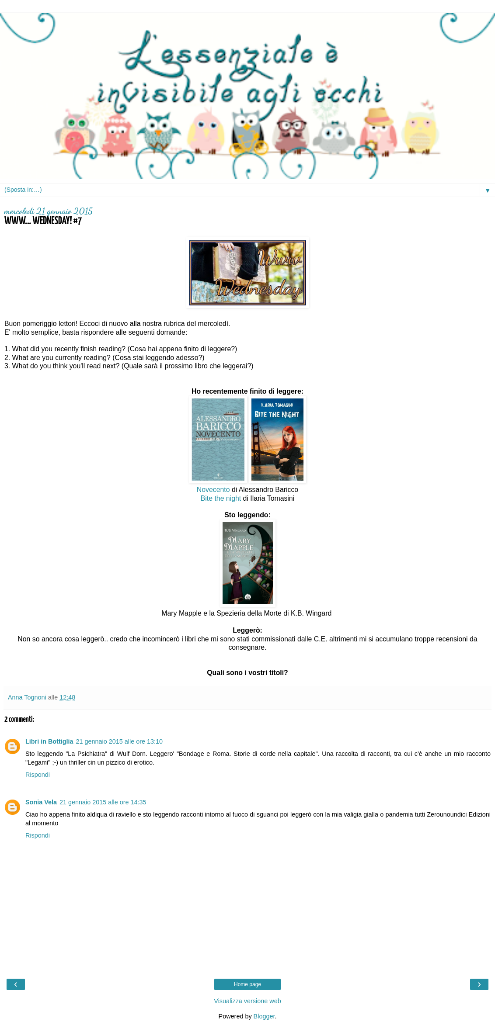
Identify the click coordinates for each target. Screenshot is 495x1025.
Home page (247, 984)
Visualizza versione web (247, 1000)
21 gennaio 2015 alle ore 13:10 (119, 741)
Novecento (213, 489)
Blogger (264, 1016)
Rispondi (37, 774)
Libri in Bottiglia (49, 741)
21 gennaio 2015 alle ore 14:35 (102, 802)
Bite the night (221, 498)
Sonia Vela (41, 802)
